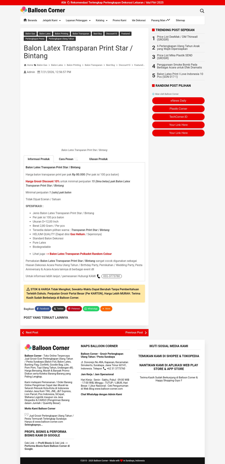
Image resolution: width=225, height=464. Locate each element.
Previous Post (134, 332)
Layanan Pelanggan (79, 20)
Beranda (30, 20)
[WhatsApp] (91, 308)
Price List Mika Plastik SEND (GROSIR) (174, 57)
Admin (31, 72)
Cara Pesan (68, 159)
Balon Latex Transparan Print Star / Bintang (78, 52)
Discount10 (111, 33)
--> (79, 254)
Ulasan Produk (98, 159)
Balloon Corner (101, 460)
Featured (125, 33)
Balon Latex (44, 33)
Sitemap (180, 20)
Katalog (102, 20)
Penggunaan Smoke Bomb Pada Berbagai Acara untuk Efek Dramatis (179, 66)
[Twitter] (59, 308)
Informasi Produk (39, 159)
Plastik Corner (178, 108)
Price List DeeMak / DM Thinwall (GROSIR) (177, 38)
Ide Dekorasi (139, 20)
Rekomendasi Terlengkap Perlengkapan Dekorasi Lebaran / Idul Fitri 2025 (112, 3)
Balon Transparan (81, 33)
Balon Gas (30, 33)
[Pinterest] (74, 308)
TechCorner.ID (178, 116)
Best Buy (98, 33)
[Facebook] (43, 308)
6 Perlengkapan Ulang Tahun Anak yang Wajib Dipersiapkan (178, 47)
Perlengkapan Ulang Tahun (61, 39)
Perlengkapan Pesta (34, 39)
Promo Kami (119, 20)
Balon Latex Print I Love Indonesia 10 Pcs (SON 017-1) (180, 75)
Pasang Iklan (160, 20)
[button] (106, 308)
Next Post (32, 332)
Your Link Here (178, 124)
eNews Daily (178, 100)
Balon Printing (61, 33)
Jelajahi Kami (52, 20)
